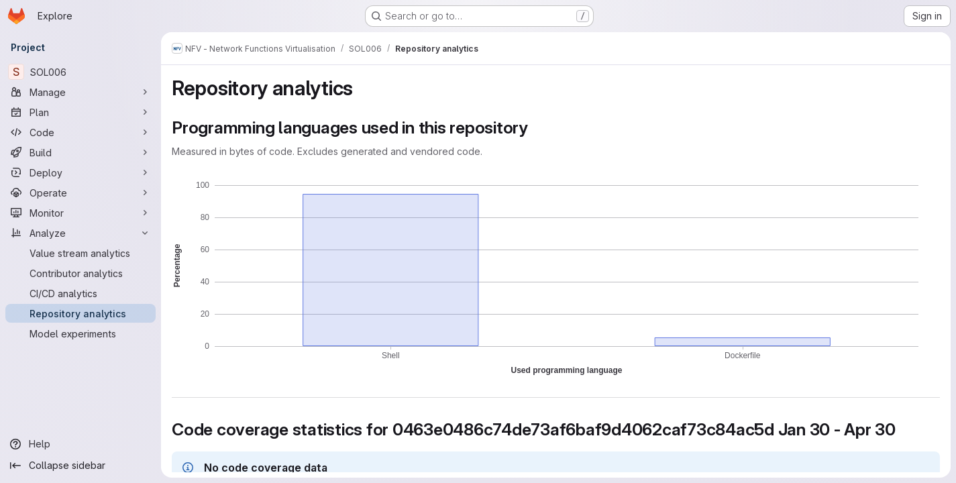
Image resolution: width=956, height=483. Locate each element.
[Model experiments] (80, 333)
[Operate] (80, 192)
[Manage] (80, 92)
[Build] (80, 152)
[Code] (80, 132)
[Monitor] (80, 212)
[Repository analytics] (80, 313)
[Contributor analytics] (80, 273)
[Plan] (80, 112)
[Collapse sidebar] (80, 465)
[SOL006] (80, 71)
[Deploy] (80, 172)
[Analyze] (80, 232)
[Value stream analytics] (80, 253)
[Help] (80, 444)
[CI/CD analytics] (80, 293)
